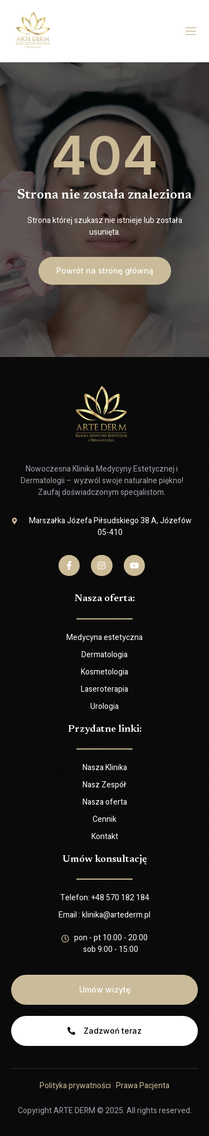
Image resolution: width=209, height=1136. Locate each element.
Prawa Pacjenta (142, 1086)
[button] (104, 271)
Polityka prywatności (75, 1086)
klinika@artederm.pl (116, 915)
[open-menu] (191, 31)
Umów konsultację (104, 860)
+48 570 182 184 (120, 898)
